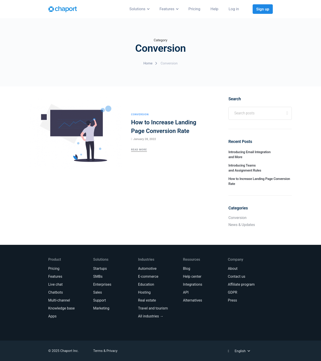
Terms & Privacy (105, 351)
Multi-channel (59, 300)
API (186, 292)
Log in (234, 9)
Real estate (147, 300)
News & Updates (241, 225)
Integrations (192, 284)
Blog (186, 268)
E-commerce (148, 276)
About (233, 268)
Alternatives (192, 300)
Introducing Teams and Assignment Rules (244, 167)
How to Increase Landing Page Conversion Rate (163, 126)
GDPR (232, 292)
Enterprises (102, 284)
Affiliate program (241, 284)
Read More (139, 149)
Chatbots (55, 292)
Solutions (137, 9)
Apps (52, 316)
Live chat (55, 284)
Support (99, 300)
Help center (192, 276)
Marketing (101, 308)
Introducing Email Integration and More (249, 154)
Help (214, 9)
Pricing (194, 9)
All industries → (150, 316)
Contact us (236, 276)
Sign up (262, 9)
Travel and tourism (153, 308)
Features (166, 9)
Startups (100, 268)
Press (232, 300)
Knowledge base (61, 308)
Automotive (147, 268)
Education (146, 284)
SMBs (98, 276)
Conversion (140, 114)
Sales (97, 292)
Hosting (144, 292)
